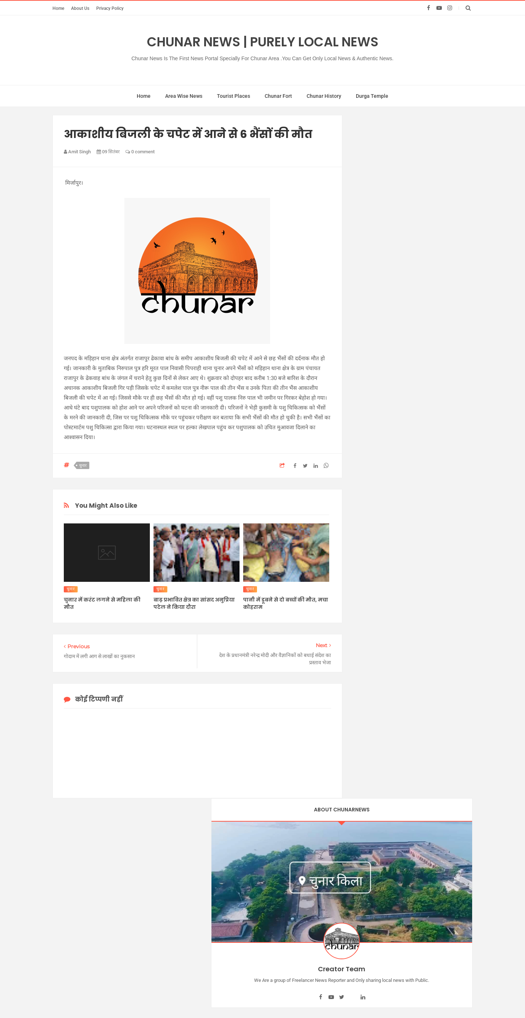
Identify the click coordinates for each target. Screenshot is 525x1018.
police (365, 685)
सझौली (365, 520)
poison (365, 676)
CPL (363, 581)
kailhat (365, 616)
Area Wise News (183, 96)
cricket (365, 590)
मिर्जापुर (365, 494)
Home (58, 8)
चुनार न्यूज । (369, 407)
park (363, 659)
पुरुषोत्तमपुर (369, 477)
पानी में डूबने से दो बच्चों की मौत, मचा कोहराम (285, 603)
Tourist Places (233, 96)
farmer (365, 598)
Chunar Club (326, 998)
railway (366, 703)
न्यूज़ (362, 468)
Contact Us (304, 948)
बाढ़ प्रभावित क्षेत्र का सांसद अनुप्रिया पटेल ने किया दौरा (194, 603)
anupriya (368, 529)
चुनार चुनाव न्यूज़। (375, 381)
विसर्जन (365, 511)
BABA (368, 998)
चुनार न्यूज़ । (369, 416)
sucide (365, 711)
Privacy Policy (110, 8)
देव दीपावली (369, 459)
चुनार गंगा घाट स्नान (377, 373)
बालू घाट (366, 485)
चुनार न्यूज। (369, 424)
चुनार (83, 465)
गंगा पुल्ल (367, 355)
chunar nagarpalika (380, 563)
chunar (366, 546)
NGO (364, 650)
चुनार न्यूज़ (368, 399)
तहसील (365, 451)
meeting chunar (376, 633)
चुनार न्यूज (368, 390)
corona (366, 572)
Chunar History (324, 96)
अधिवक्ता (367, 329)
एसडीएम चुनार (372, 338)
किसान (365, 346)
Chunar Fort (278, 96)
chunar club (371, 555)
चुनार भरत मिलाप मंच (379, 442)
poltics (365, 694)
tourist (365, 720)
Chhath (366, 538)
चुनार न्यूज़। (369, 433)
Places (366, 668)
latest (364, 624)
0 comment (140, 151)
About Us (80, 8)
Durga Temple (372, 96)
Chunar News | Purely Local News (262, 42)
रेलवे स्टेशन (368, 503)
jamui (364, 607)
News (364, 642)
